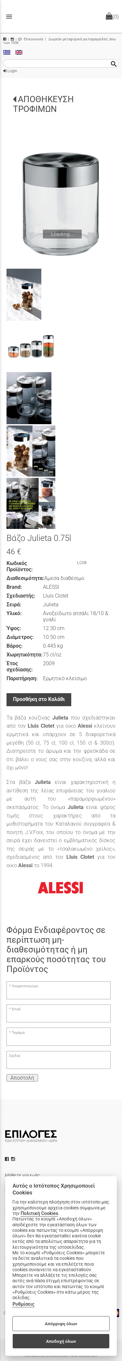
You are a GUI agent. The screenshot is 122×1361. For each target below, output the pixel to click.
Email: (16, 1009)
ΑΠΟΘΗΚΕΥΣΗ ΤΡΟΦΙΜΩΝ (43, 104)
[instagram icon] (13, 1159)
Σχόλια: (14, 1056)
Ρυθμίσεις (23, 1304)
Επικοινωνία (30, 39)
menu (9, 16)
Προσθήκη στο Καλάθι (39, 699)
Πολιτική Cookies (39, 1213)
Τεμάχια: (18, 1033)
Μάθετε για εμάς (22, 1175)
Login (10, 71)
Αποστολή (22, 1078)
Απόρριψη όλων (61, 1323)
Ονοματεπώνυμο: (25, 986)
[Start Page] (61, 16)
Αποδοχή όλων (61, 1341)
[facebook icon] (7, 1159)
